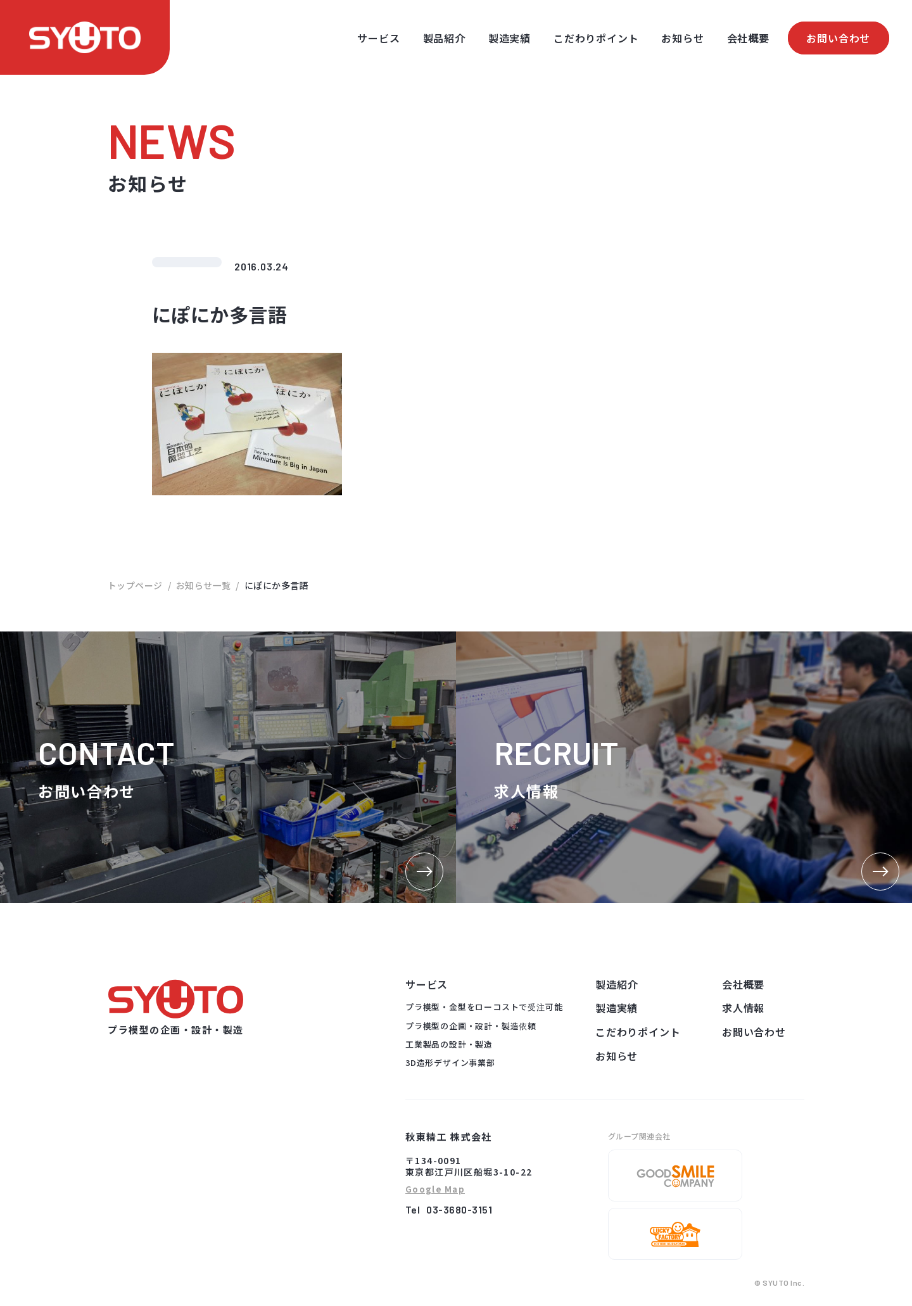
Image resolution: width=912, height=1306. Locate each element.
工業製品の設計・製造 (449, 1044)
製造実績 (509, 38)
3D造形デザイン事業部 (450, 1062)
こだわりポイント (596, 38)
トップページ (135, 585)
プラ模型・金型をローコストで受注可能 (483, 1007)
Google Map (435, 1189)
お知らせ (682, 38)
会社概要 (748, 38)
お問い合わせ (838, 38)
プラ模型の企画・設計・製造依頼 (470, 1026)
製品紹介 (444, 38)
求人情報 (743, 1007)
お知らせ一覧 (203, 585)
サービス (378, 38)
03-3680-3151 (459, 1209)
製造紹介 (616, 984)
